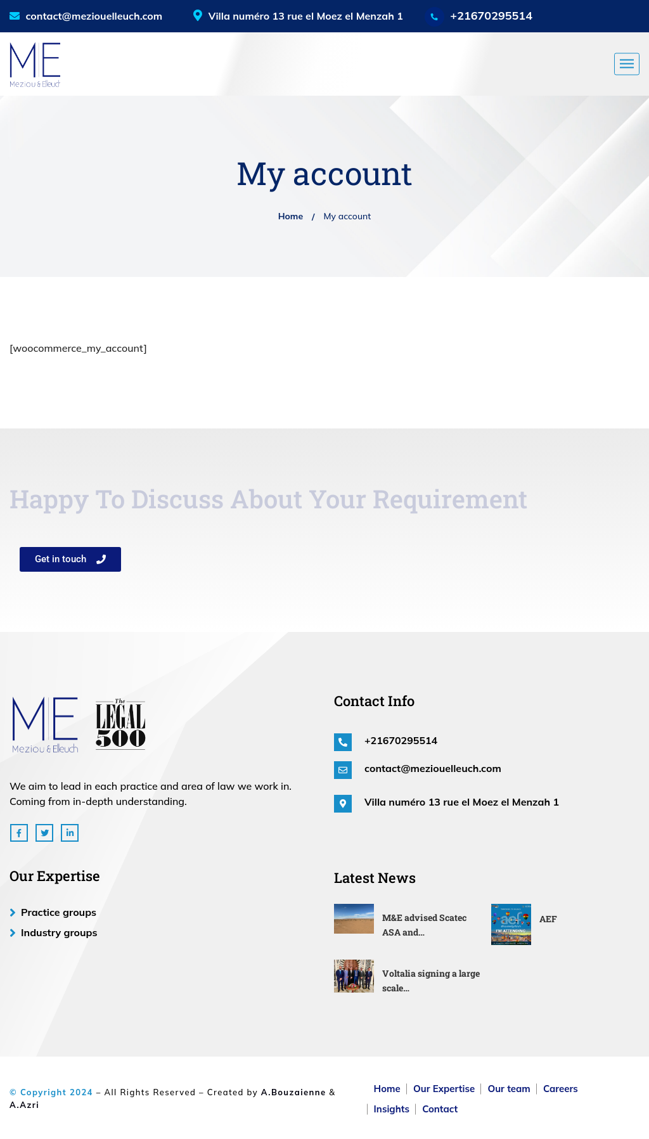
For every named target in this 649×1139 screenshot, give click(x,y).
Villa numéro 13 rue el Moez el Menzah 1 (461, 801)
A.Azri (24, 1105)
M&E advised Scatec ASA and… (424, 924)
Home (290, 216)
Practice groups (58, 912)
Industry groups (59, 932)
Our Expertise (444, 1089)
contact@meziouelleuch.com (86, 16)
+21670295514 (491, 15)
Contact (440, 1109)
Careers (560, 1089)
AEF (548, 919)
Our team (508, 1089)
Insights (391, 1109)
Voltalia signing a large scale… (431, 980)
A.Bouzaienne (293, 1092)
